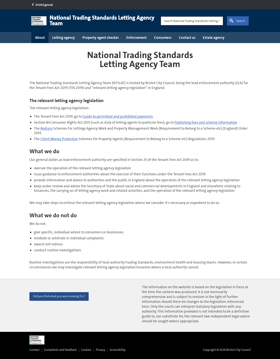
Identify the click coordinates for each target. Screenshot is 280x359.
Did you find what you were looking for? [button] (59, 296)
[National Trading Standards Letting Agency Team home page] (94, 20)
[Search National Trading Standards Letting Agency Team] (192, 20)
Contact (34, 350)
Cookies (86, 350)
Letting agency (63, 37)
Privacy (100, 350)
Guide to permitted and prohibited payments (118, 116)
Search (237, 21)
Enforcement (136, 37)
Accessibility (118, 350)
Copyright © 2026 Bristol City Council (227, 350)
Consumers (162, 37)
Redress (46, 128)
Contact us (187, 37)
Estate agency (214, 37)
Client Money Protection (59, 139)
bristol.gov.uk (42, 5)
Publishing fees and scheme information (205, 122)
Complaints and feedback (60, 350)
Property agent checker (100, 37)
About (40, 37)
